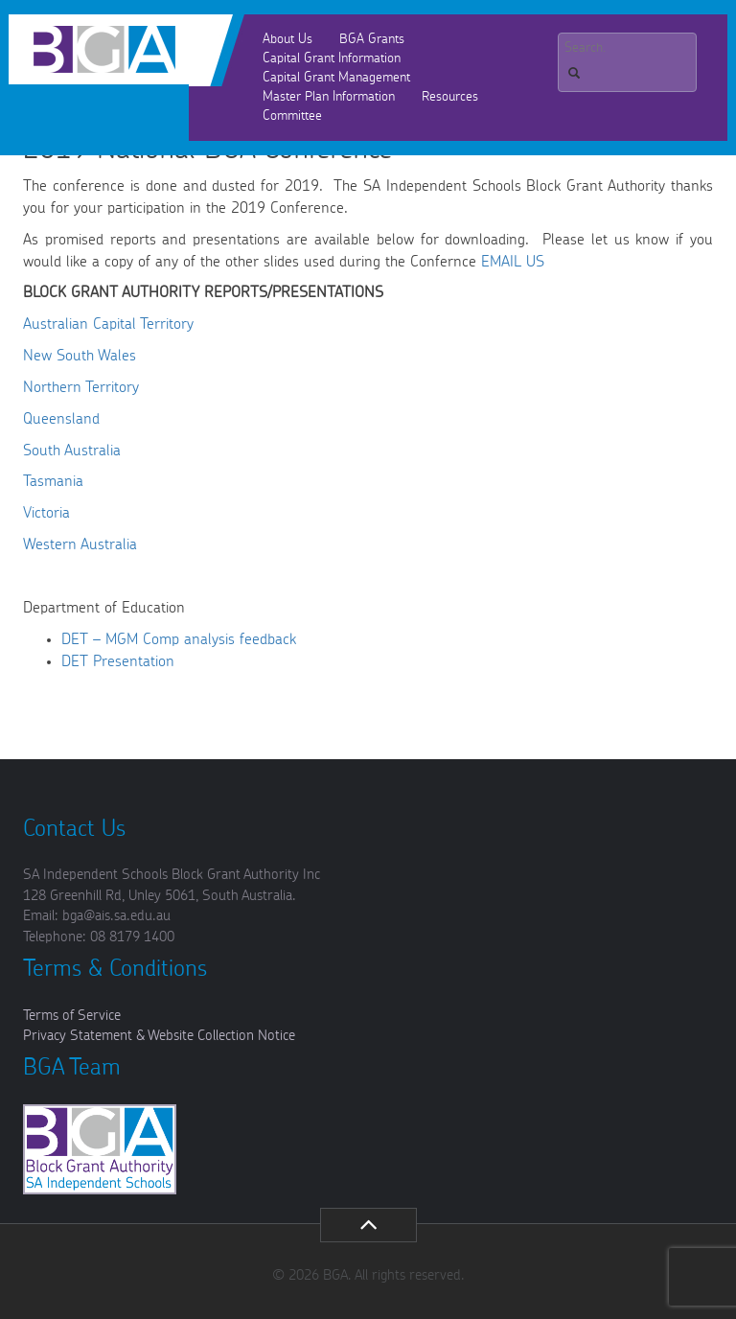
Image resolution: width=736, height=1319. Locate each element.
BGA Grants (371, 39)
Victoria (46, 513)
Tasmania (53, 481)
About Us (287, 39)
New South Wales (79, 355)
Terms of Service (72, 1015)
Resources (450, 97)
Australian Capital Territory (108, 324)
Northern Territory (81, 387)
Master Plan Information (329, 97)
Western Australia (80, 544)
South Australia (72, 450)
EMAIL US (512, 261)
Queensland (61, 419)
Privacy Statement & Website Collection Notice (159, 1036)
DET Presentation (117, 661)
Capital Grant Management (336, 77)
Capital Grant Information (332, 58)
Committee (292, 116)
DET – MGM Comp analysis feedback (178, 639)
